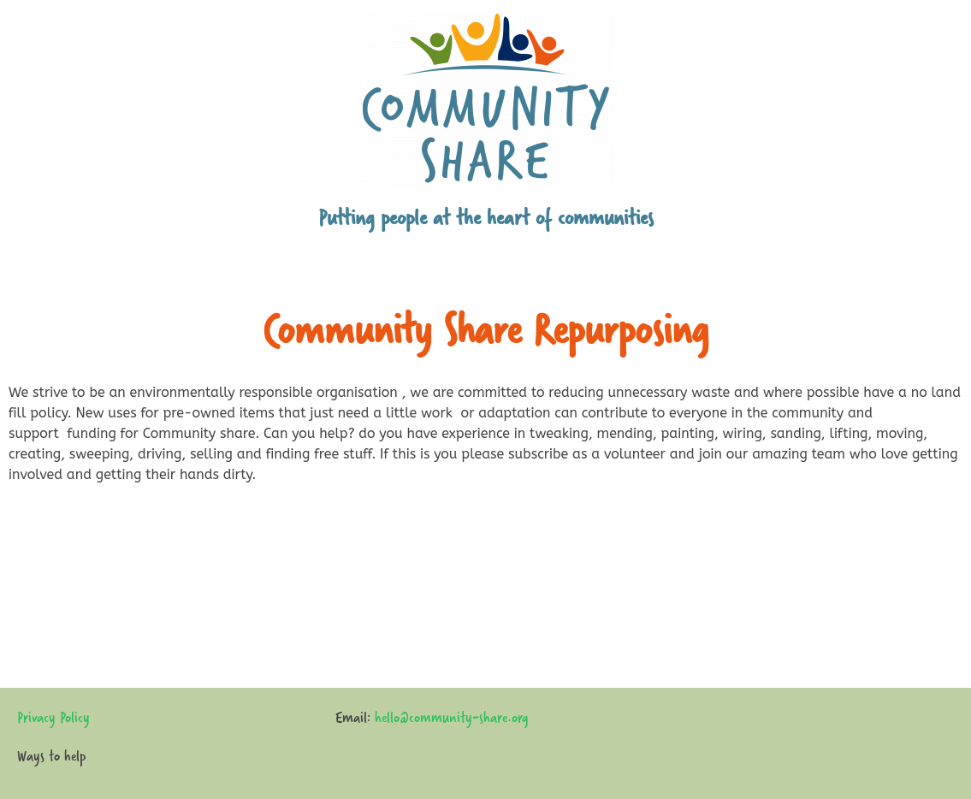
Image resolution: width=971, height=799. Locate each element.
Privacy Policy (53, 717)
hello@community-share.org (452, 717)
